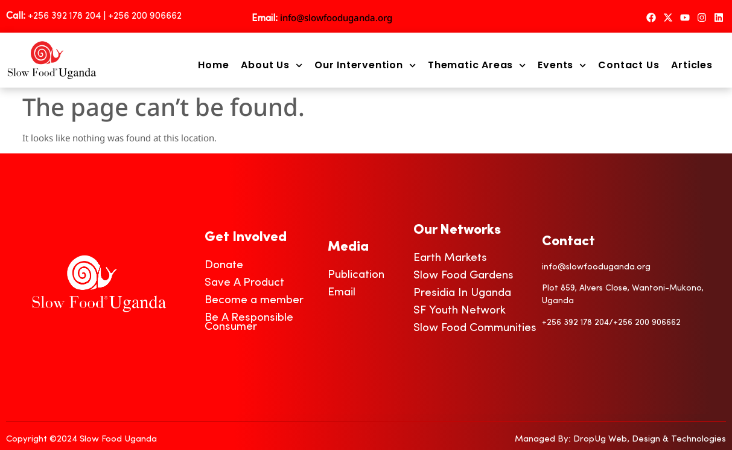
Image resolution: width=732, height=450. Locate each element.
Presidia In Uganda (462, 293)
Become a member (254, 300)
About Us (271, 65)
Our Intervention (365, 65)
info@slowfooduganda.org (336, 17)
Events (562, 65)
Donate (224, 265)
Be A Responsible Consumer (249, 322)
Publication (356, 275)
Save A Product (244, 283)
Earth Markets (450, 258)
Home (213, 65)
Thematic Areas (477, 65)
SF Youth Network (459, 311)
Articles (691, 65)
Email (341, 292)
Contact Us (628, 65)
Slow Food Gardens (463, 275)
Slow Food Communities (474, 328)
